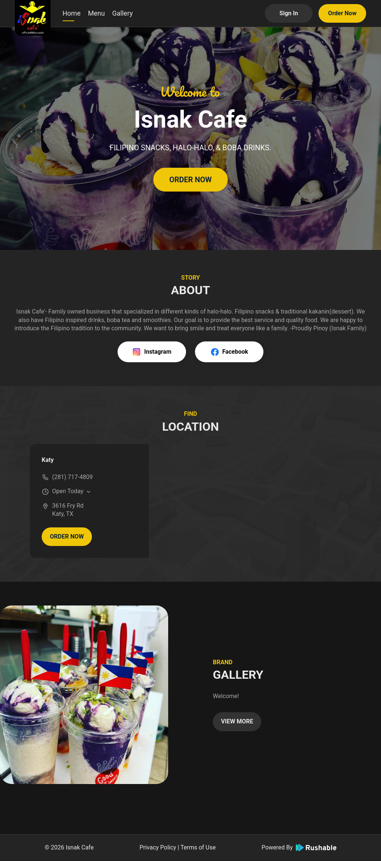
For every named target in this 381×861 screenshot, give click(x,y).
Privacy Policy (158, 847)
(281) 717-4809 (72, 477)
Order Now (342, 13)
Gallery (122, 13)
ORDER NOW (190, 179)
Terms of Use (198, 847)
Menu (96, 13)
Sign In (288, 13)
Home (71, 13)
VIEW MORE (237, 721)
